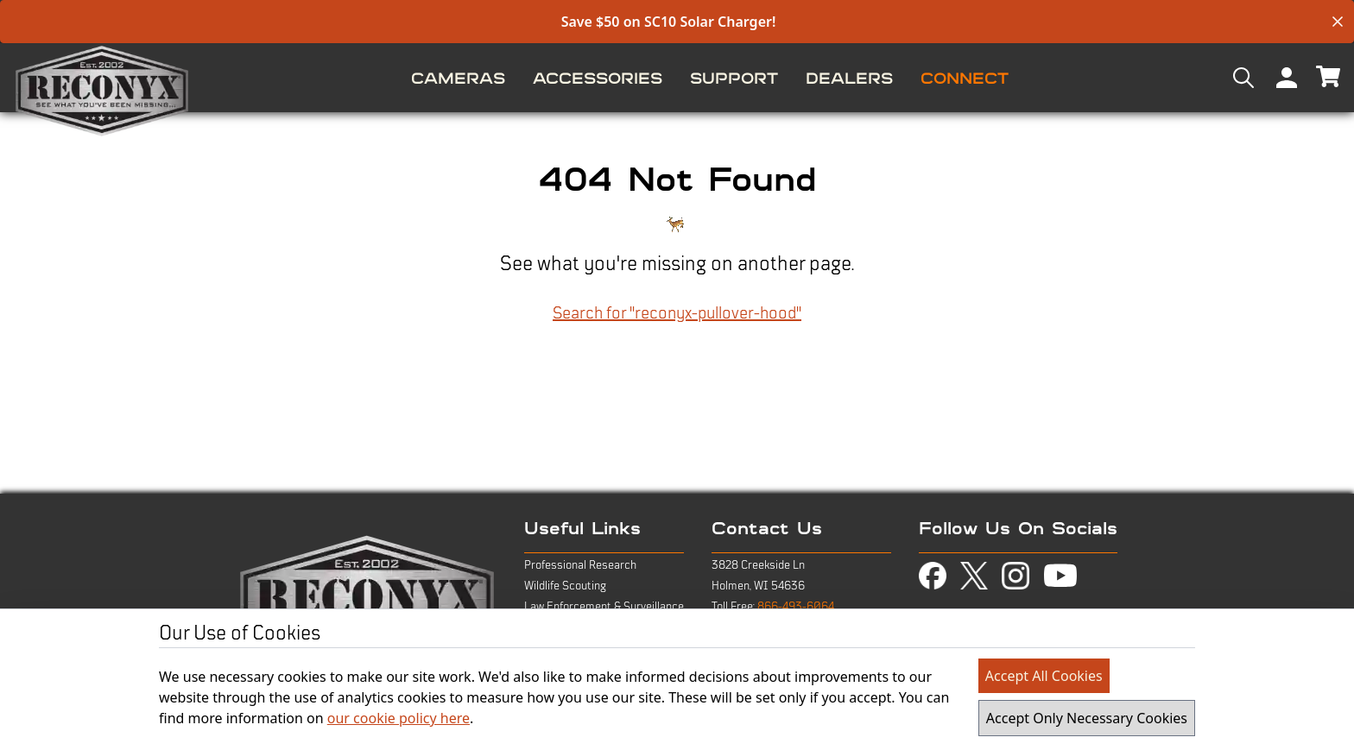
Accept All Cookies (1044, 675)
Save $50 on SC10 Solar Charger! (668, 21)
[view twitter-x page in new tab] (974, 576)
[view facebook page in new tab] (932, 575)
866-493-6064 (795, 607)
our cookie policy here (398, 718)
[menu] (677, 77)
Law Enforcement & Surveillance (604, 607)
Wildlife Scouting (565, 586)
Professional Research (580, 565)
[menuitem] (458, 77)
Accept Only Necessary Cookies (1086, 718)
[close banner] (1337, 21)
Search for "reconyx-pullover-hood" (677, 313)
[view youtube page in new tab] (1060, 576)
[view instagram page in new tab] (1015, 575)
